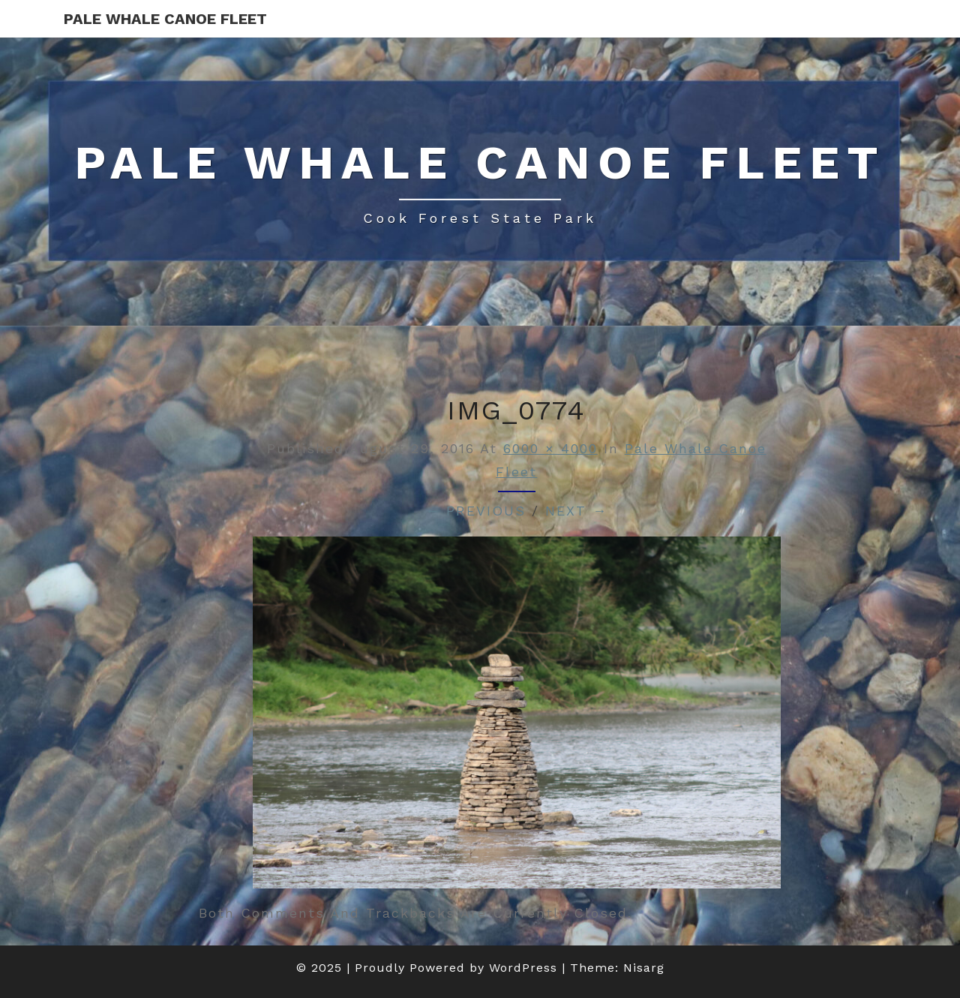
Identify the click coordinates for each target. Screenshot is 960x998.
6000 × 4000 (550, 448)
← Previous (475, 511)
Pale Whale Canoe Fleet (165, 19)
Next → (576, 511)
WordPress (523, 967)
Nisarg (643, 967)
